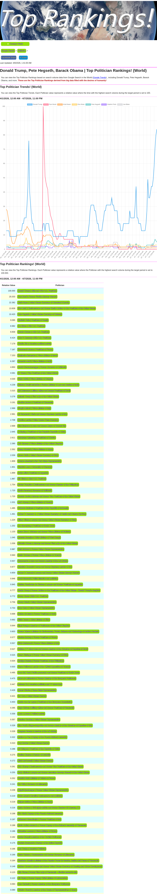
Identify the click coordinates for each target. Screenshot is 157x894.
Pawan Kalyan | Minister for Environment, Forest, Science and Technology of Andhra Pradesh (58, 631)
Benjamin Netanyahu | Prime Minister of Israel (38, 355)
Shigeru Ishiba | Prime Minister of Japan (35, 802)
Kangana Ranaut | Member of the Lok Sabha (37, 731)
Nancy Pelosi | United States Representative (37, 602)
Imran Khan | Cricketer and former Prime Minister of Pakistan (44, 532)
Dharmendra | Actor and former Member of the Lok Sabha (43, 561)
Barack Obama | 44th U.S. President (33, 332)
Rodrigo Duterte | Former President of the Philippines (41, 661)
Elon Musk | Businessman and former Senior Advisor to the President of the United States (57, 308)
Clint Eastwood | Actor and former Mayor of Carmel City (42, 426)
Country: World (16, 44)
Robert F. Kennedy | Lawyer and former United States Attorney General (48, 573)
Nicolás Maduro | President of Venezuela (35, 402)
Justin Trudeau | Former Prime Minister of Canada (39, 555)
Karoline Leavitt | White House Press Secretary (38, 420)
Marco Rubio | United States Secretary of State (38, 455)
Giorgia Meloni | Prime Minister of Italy (34, 408)
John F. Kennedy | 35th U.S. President (34, 338)
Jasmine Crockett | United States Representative (39, 720)
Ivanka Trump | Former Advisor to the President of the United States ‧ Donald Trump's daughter (59, 590)
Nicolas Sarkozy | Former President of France (37, 637)
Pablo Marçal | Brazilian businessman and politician (40, 796)
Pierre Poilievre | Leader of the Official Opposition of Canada (44, 667)
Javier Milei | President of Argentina (33, 473)
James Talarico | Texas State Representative (37, 690)
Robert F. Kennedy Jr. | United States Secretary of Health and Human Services (52, 514)
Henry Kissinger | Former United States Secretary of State (43, 655)
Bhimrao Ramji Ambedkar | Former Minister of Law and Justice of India (48, 385)
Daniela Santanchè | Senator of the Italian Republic (40, 843)
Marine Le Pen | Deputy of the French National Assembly (42, 737)
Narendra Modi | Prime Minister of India (35, 361)
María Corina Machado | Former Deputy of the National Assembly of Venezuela (52, 825)
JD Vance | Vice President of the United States (38, 373)
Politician (22, 51)
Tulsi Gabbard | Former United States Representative (41, 549)
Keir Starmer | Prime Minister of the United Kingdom (40, 443)
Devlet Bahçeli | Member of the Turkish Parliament (39, 837)
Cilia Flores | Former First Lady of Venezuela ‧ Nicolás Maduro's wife (47, 872)
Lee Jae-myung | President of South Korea (36, 526)
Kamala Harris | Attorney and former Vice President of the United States (49, 496)
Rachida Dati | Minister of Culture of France (36, 778)
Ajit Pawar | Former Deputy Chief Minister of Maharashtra (42, 878)
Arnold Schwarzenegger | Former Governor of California (42, 367)
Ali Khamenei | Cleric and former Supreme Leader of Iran (42, 414)
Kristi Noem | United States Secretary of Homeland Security (43, 303)
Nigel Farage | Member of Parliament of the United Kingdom (44, 626)
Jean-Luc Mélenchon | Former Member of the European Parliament (47, 678)
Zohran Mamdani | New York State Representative (39, 461)
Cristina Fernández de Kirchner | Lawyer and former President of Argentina (50, 584)
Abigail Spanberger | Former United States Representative (43, 790)
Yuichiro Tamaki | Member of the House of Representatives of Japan (47, 890)
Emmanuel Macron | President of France (35, 349)
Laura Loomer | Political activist (31, 714)
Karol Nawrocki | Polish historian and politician (38, 579)
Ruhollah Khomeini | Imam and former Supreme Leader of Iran (45, 567)
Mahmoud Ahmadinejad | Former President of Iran (39, 819)
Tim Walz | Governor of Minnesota (32, 784)
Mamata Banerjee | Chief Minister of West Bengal (39, 537)
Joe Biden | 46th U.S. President (31, 326)
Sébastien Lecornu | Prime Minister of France (37, 831)
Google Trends (99, 77)
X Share (23, 58)
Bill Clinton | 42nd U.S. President (32, 479)
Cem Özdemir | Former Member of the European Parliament (44, 884)
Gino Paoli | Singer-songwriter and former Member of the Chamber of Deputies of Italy (55, 725)
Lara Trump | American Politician (32, 849)
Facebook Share (8, 58)
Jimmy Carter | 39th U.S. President (33, 596)
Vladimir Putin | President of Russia (33, 320)
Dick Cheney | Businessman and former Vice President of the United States (50, 767)
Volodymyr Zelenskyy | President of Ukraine (37, 438)
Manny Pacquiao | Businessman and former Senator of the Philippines (48, 485)
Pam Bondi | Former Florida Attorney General (37, 297)
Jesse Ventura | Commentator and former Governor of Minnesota (46, 855)
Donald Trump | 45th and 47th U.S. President (37, 291)
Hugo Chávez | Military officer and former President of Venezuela (46, 708)
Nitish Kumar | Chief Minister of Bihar (34, 620)
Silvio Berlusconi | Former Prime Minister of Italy (38, 643)
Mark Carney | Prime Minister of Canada (35, 502)
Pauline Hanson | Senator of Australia (34, 755)
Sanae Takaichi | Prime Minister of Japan (35, 449)
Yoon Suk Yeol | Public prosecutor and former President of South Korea (48, 673)
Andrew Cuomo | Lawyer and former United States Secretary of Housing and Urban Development (60, 866)
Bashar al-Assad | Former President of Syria (37, 614)
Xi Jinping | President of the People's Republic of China (42, 432)
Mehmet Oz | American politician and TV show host (40, 684)
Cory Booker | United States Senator (33, 743)
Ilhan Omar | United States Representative (36, 608)
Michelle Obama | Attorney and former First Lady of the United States (48, 543)
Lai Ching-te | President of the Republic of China (39, 749)
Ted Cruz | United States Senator (32, 696)
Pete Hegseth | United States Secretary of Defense (40, 314)
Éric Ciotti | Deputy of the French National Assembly (40, 814)
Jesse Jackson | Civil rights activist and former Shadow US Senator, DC (49, 808)
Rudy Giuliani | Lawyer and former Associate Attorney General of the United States (53, 772)
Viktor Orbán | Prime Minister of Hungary (35, 379)
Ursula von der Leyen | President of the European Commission (45, 702)
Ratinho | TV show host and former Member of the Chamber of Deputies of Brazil (53, 649)
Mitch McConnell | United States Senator (35, 761)
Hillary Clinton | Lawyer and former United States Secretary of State (47, 520)
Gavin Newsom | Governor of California (35, 490)
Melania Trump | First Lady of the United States (38, 396)
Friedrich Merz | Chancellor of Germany (35, 467)
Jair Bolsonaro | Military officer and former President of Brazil (44, 391)
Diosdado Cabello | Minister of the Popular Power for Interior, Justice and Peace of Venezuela (58, 860)
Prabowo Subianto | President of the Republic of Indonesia (43, 508)
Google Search (8, 51)
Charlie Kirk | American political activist (34, 344)
